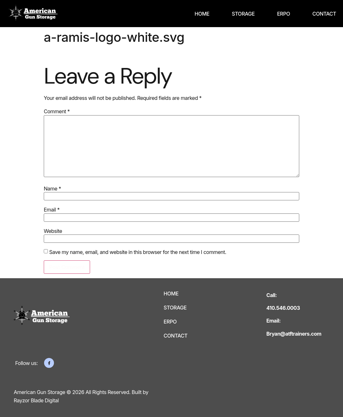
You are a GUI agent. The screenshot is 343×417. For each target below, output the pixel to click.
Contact (324, 14)
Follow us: (26, 363)
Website (53, 231)
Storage (243, 14)
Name (52, 188)
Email (51, 209)
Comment (57, 111)
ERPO (283, 14)
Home (201, 14)
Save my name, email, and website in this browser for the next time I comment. (137, 252)
